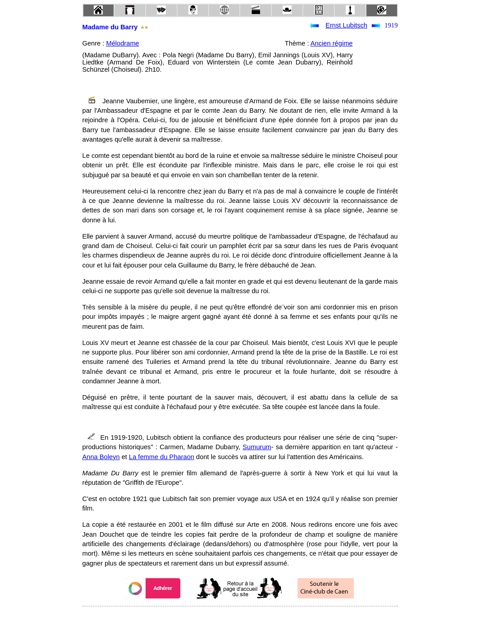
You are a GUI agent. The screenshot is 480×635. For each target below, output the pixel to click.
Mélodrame (122, 43)
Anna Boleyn (101, 456)
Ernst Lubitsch (346, 25)
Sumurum (256, 447)
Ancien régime (332, 43)
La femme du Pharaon (161, 456)
